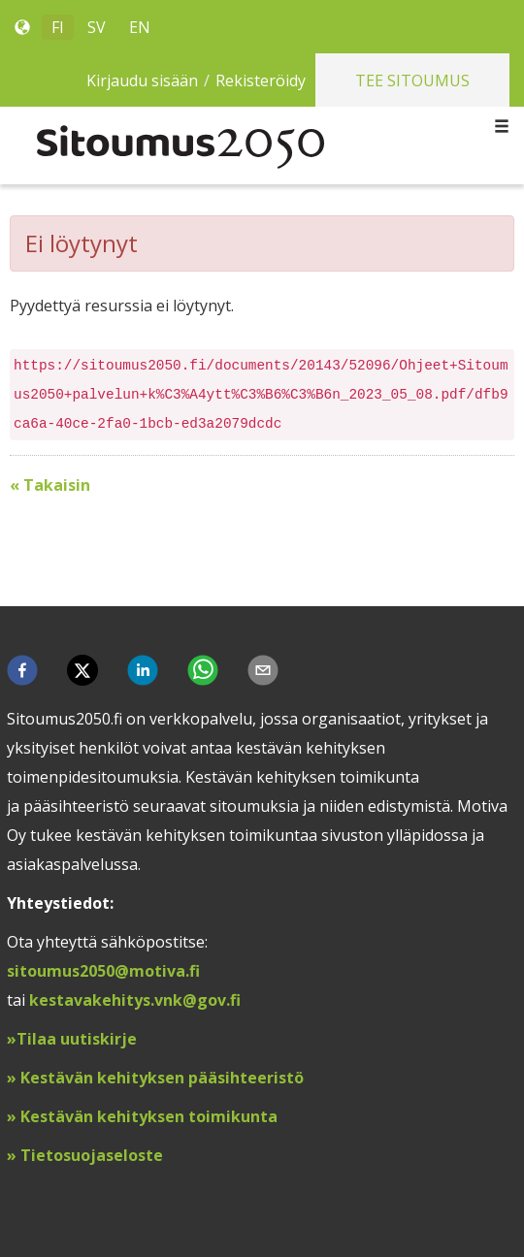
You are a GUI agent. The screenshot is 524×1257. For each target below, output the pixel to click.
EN (139, 27)
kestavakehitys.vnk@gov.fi (135, 1000)
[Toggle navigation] (501, 127)
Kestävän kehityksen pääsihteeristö (162, 1077)
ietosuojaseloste (97, 1155)
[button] (22, 670)
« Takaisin (50, 485)
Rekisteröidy (260, 80)
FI (57, 27)
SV (96, 27)
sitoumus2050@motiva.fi (103, 971)
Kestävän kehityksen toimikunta (149, 1116)
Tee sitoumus (412, 80)
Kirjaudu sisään (142, 80)
